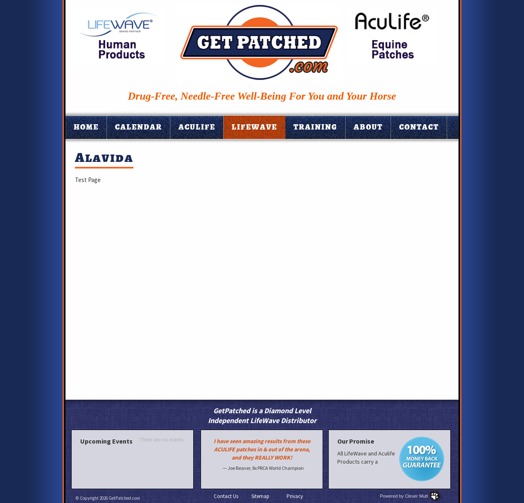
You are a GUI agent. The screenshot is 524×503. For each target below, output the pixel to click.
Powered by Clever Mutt (404, 496)
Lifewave (254, 127)
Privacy (295, 496)
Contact (419, 127)
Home (86, 127)
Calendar (138, 127)
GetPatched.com (124, 498)
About (368, 127)
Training (315, 127)
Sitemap (260, 496)
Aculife (196, 127)
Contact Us (226, 496)
